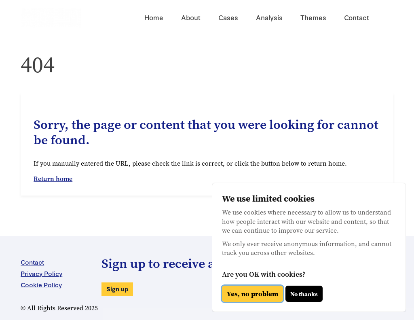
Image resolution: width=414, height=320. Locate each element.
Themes (313, 17)
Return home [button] (53, 179)
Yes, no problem (252, 294)
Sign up (117, 288)
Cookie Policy (41, 284)
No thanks (304, 294)
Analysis (269, 17)
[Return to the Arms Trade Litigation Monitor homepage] (51, 17)
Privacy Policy (41, 273)
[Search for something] (385, 18)
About (191, 17)
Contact (356, 17)
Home (153, 17)
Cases (228, 17)
